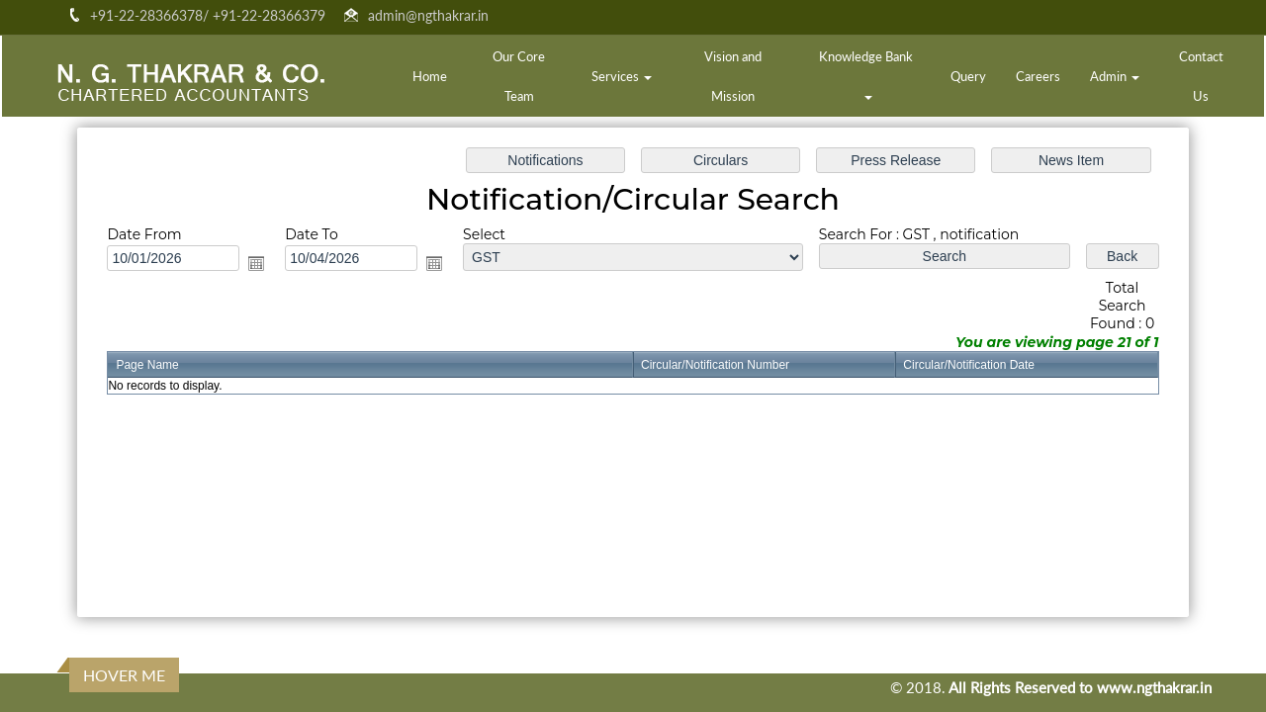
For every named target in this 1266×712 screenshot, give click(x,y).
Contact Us (1201, 76)
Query (968, 76)
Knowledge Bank (867, 74)
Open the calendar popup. (262, 264)
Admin (1114, 76)
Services (621, 76)
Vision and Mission (733, 76)
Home (429, 76)
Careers (1038, 76)
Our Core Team (519, 76)
